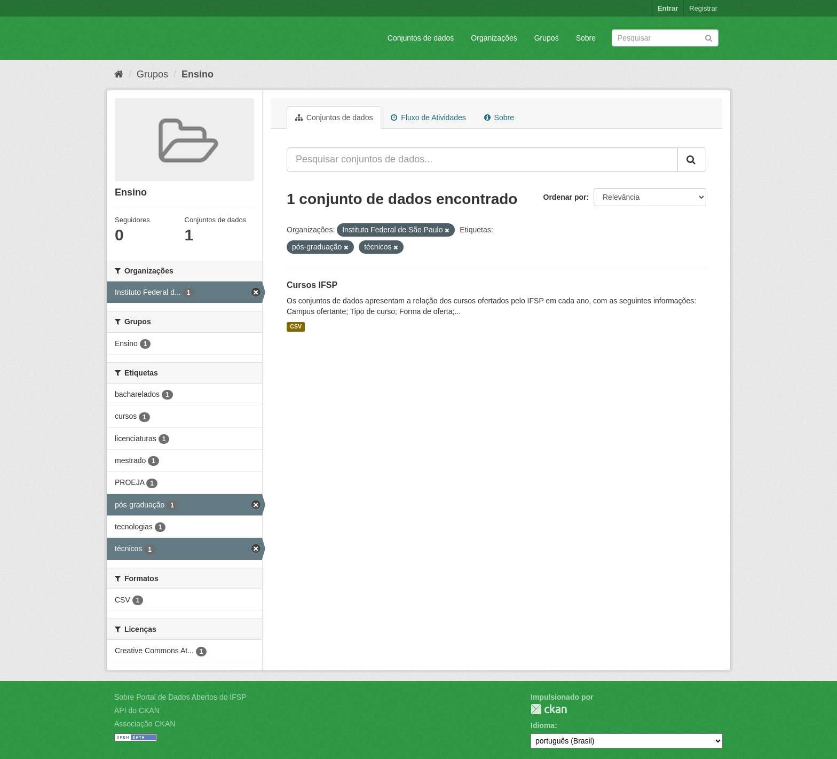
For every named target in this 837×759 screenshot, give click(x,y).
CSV (296, 327)
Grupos (546, 38)
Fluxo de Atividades (428, 117)
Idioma (543, 725)
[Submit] (708, 37)
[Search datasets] (665, 37)
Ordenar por (565, 197)
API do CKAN (137, 710)
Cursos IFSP (312, 284)
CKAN (549, 709)
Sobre (586, 38)
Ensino (197, 74)
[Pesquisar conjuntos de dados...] (482, 159)
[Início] (118, 74)
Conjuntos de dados (421, 38)
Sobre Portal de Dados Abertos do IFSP (180, 697)
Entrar (668, 8)
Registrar (703, 8)
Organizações (494, 38)
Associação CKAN (144, 723)
